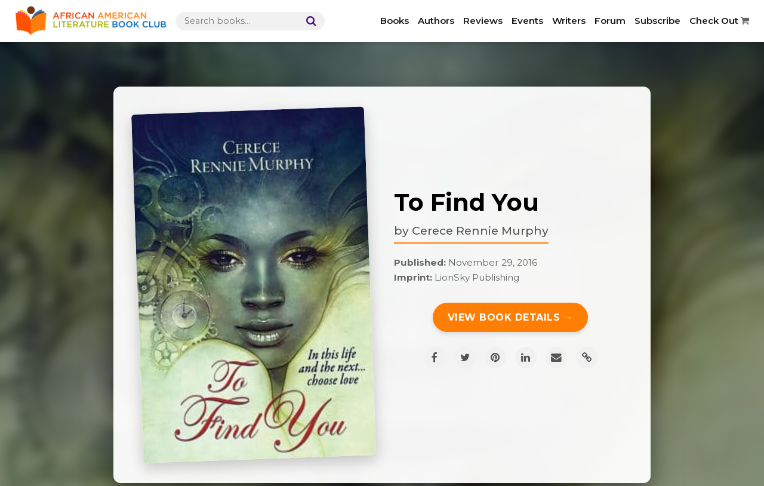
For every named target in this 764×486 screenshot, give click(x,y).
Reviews (483, 20)
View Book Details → (511, 317)
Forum (610, 20)
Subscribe (657, 20)
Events (527, 20)
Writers (569, 20)
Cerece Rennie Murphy (480, 230)
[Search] (308, 21)
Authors (436, 20)
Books (394, 20)
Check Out (719, 20)
